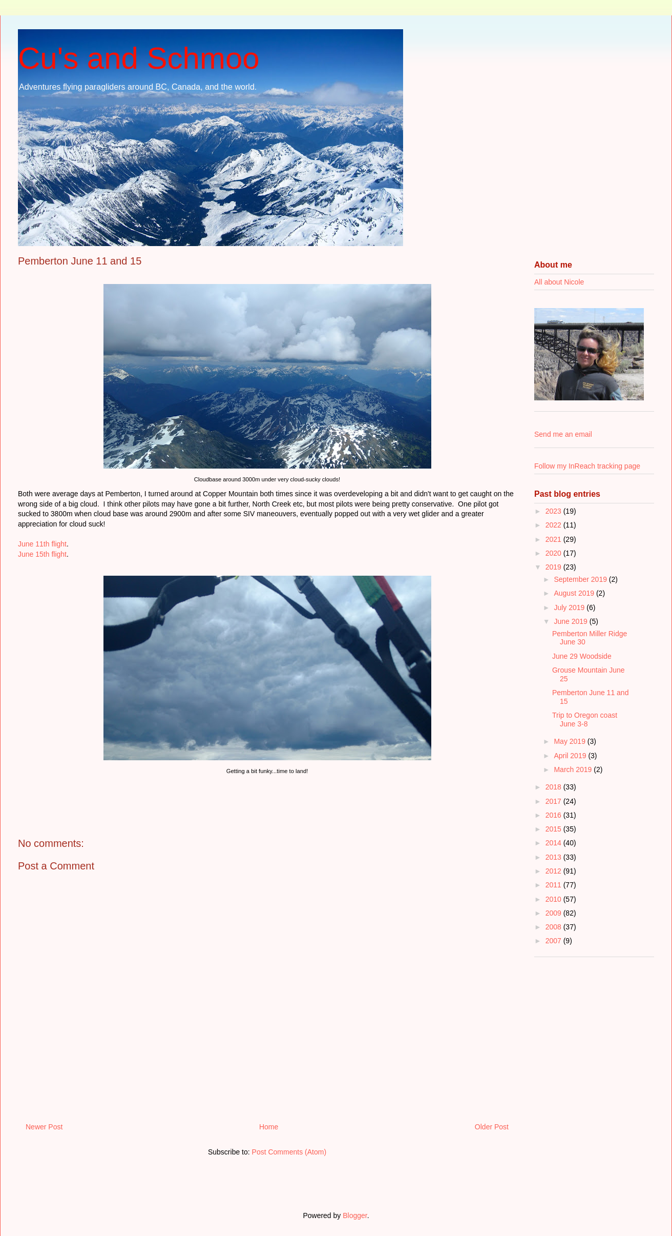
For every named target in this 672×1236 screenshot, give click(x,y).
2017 (554, 801)
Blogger (355, 1215)
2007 (554, 941)
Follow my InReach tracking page (587, 466)
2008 (554, 927)
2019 (554, 567)
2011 (554, 885)
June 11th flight (42, 544)
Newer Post (44, 1127)
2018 (554, 787)
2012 (554, 871)
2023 (554, 511)
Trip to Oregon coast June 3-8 (584, 719)
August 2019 (575, 593)
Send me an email (563, 434)
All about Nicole (559, 282)
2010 (554, 899)
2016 (554, 815)
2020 (554, 553)
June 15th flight (42, 554)
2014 (554, 843)
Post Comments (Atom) (289, 1152)
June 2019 (571, 621)
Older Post (492, 1127)
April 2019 (571, 756)
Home (268, 1127)
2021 (554, 539)
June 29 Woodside (582, 656)
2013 (554, 857)
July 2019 (570, 607)
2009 (554, 913)
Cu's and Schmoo (139, 58)
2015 (554, 829)
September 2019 (581, 579)
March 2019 (574, 769)
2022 (554, 525)
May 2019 (570, 741)
